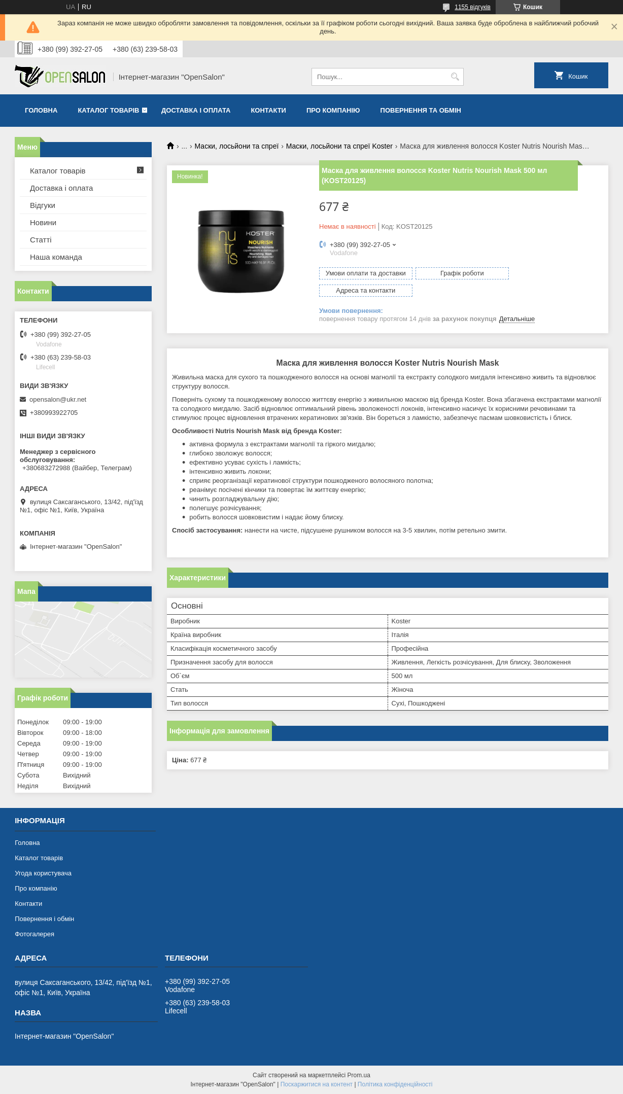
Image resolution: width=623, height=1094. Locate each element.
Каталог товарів (108, 110)
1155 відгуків (473, 7)
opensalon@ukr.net (57, 399)
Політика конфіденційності (395, 1084)
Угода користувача (43, 873)
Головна (41, 110)
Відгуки (42, 205)
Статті (41, 239)
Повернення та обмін (420, 110)
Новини (43, 222)
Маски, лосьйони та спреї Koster (339, 146)
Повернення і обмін (44, 919)
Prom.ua (359, 1075)
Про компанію (333, 110)
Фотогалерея (34, 934)
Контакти (268, 110)
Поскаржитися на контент (317, 1084)
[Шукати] (455, 77)
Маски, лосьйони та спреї (237, 146)
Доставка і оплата (195, 110)
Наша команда (56, 257)
